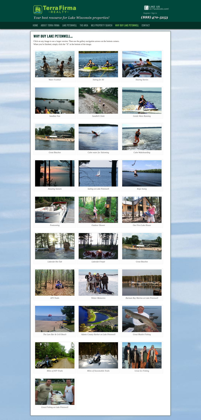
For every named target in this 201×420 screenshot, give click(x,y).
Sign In (154, 13)
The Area (84, 25)
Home (35, 25)
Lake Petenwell (69, 25)
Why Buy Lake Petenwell (127, 25)
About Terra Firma (50, 25)
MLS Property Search (101, 25)
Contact (146, 25)
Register (146, 13)
